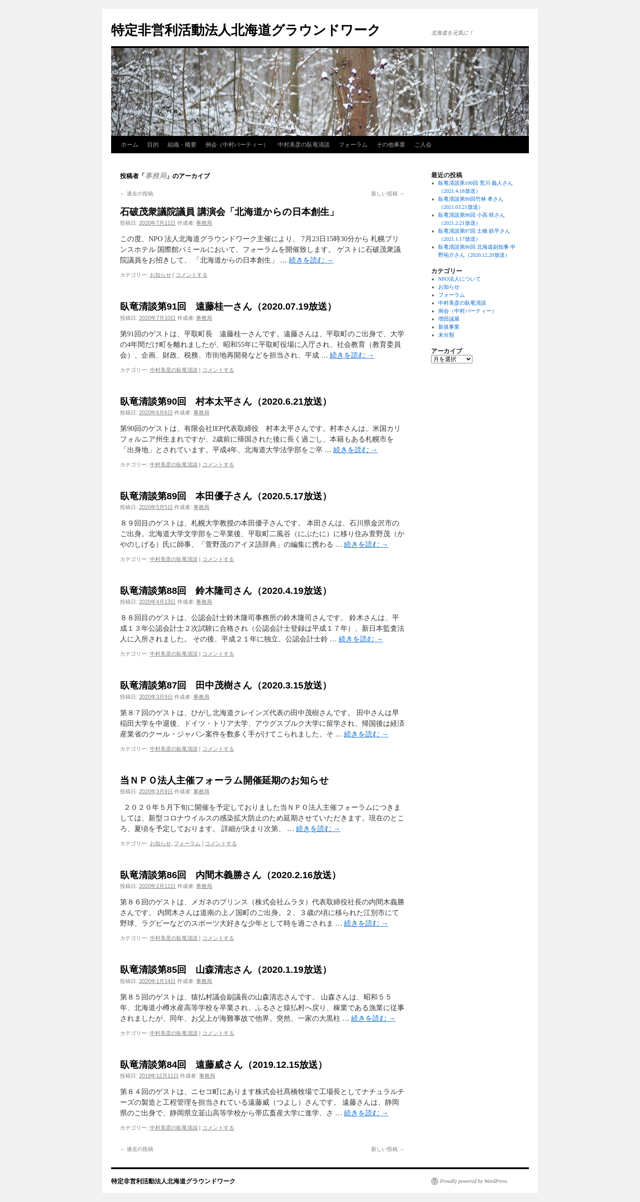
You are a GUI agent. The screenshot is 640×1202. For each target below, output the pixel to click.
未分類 (446, 335)
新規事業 (449, 327)
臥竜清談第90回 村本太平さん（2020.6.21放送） (226, 401)
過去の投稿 (136, 194)
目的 (153, 144)
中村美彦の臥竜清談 (304, 144)
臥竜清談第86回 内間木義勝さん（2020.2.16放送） (230, 875)
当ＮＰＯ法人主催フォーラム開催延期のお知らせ (224, 780)
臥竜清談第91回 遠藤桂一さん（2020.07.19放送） (228, 306)
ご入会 (423, 144)
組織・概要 (182, 144)
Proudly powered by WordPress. (474, 1181)
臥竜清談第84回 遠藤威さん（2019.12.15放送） (223, 1064)
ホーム (129, 144)
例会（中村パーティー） (237, 144)
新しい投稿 (387, 194)
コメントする (192, 275)
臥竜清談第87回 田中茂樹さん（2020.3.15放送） (226, 685)
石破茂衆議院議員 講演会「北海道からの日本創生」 (229, 212)
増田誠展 (449, 319)
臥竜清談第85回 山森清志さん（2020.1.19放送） (226, 969)
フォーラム (353, 144)
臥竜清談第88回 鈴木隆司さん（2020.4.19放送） (226, 590)
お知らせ (160, 275)
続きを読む (311, 260)
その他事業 (390, 144)
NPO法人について (459, 279)
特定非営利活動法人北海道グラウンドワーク (246, 30)
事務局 (155, 175)
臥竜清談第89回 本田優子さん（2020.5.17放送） (226, 496)
